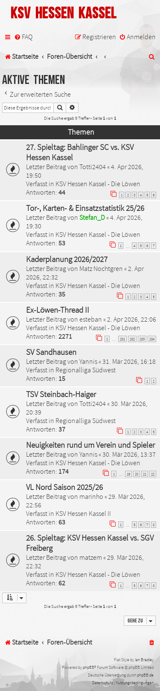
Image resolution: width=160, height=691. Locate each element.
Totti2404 (92, 166)
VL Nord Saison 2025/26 (64, 487)
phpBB (88, 667)
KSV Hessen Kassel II (83, 513)
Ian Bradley (144, 659)
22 (152, 474)
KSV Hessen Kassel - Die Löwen (97, 183)
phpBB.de (145, 675)
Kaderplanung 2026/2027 (67, 259)
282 (132, 339)
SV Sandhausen (51, 352)
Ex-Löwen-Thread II (57, 310)
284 (151, 339)
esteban (90, 319)
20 (136, 474)
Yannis (88, 361)
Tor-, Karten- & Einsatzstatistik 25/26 (85, 208)
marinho (91, 496)
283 (142, 339)
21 (144, 474)
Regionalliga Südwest (85, 370)
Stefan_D (92, 217)
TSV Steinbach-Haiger (61, 394)
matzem (90, 557)
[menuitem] (23, 36)
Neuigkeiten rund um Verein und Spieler (90, 445)
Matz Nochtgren (101, 268)
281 (122, 339)
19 (128, 474)
